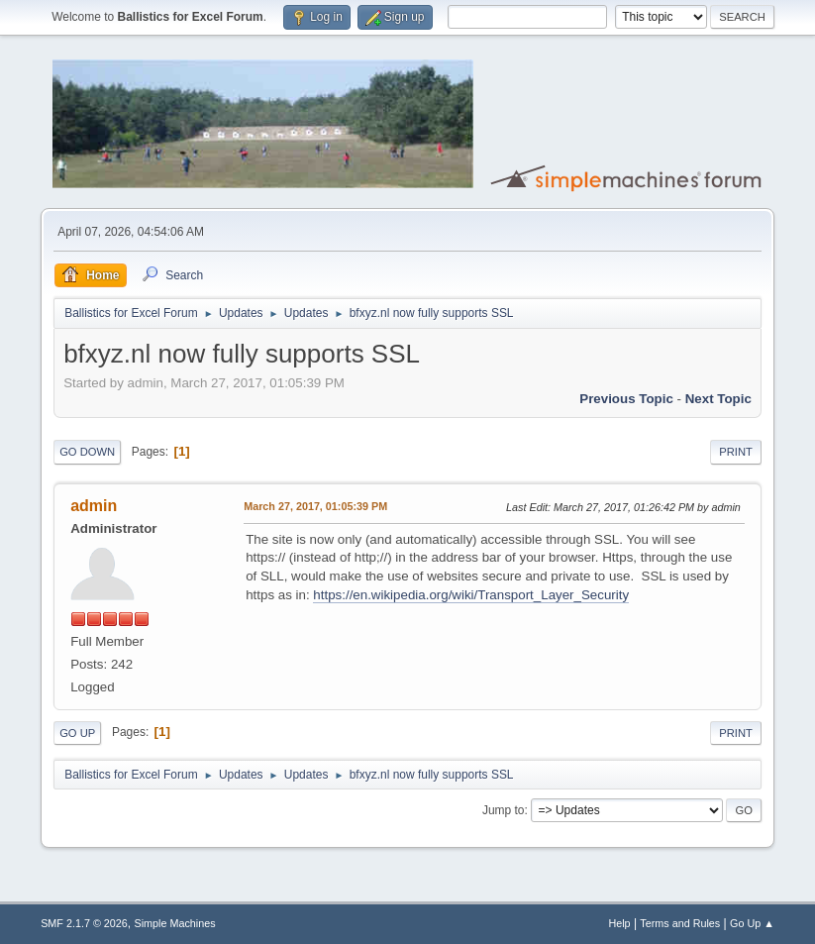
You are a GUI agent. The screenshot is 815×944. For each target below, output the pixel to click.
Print (736, 452)
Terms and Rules (680, 923)
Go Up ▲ (752, 923)
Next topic (718, 398)
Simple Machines (174, 923)
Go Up (77, 733)
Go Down (87, 452)
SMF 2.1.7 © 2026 (84, 923)
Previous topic (626, 398)
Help (619, 923)
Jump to (503, 810)
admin (93, 505)
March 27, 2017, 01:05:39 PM (315, 506)
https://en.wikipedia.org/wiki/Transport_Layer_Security (471, 594)
